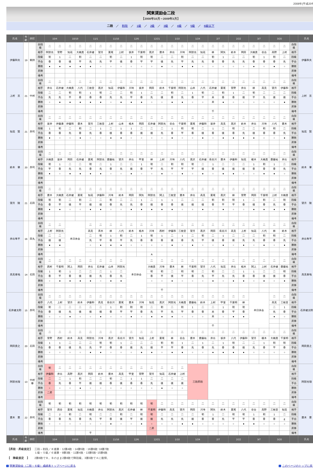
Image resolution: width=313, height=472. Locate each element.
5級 (193, 25)
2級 (152, 25)
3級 (165, 25)
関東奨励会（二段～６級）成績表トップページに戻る (43, 465)
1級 (139, 25)
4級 (179, 25)
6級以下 (209, 25)
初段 (125, 25)
